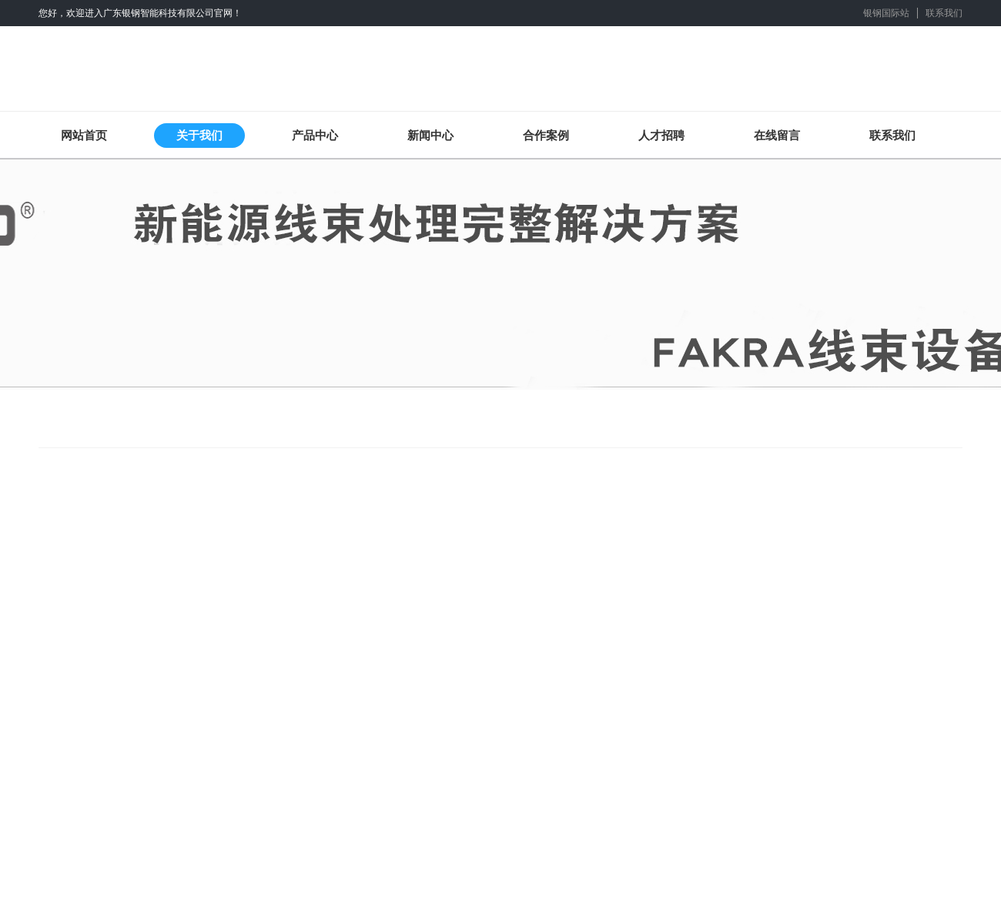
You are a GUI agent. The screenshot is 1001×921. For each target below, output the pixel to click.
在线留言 (777, 135)
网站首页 (84, 135)
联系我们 (944, 13)
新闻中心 (430, 135)
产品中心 (315, 135)
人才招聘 (661, 135)
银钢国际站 (886, 13)
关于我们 (199, 135)
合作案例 (546, 135)
